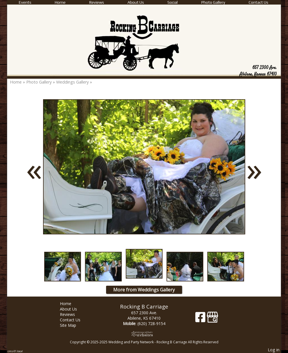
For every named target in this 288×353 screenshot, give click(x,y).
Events (25, 2)
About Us (135, 2)
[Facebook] (201, 319)
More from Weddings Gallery (144, 290)
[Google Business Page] (212, 319)
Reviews (96, 2)
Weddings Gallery (72, 82)
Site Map (72, 325)
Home (60, 2)
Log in (273, 349)
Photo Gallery (213, 2)
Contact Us (258, 2)
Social (172, 2)
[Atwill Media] (144, 334)
